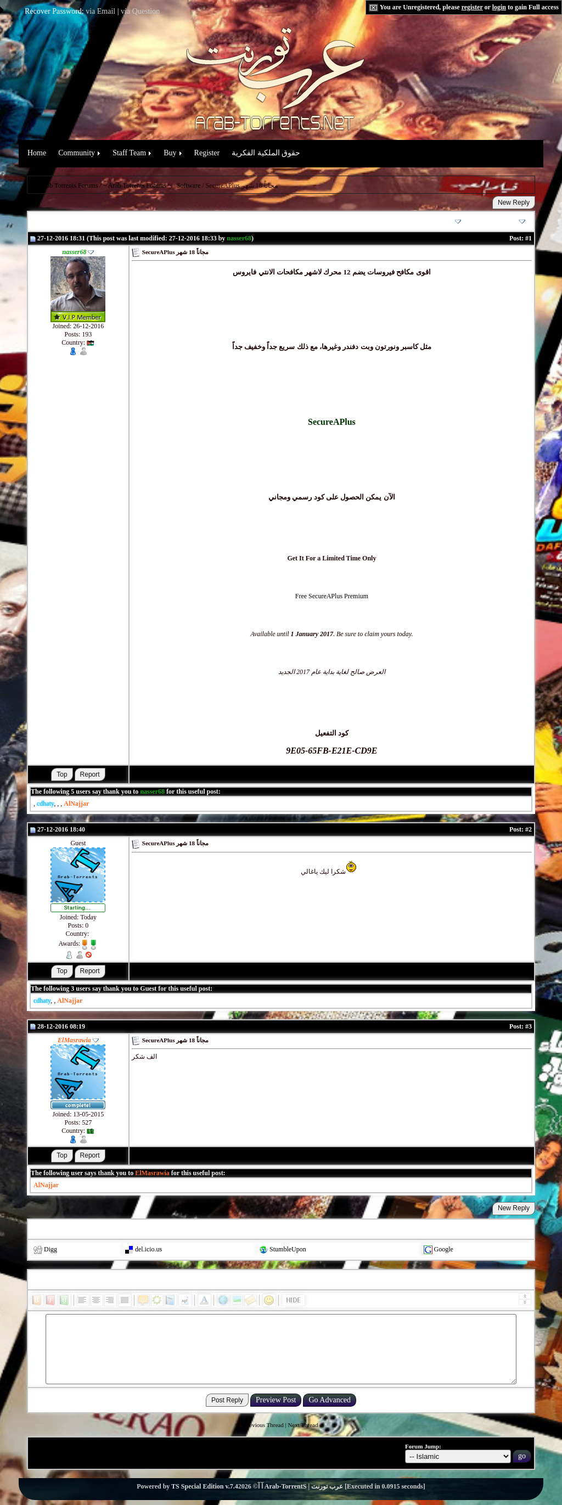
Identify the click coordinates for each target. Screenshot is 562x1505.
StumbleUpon (287, 1249)
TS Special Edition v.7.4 (204, 1486)
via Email (100, 11)
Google (443, 1249)
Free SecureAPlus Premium (331, 596)
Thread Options (434, 221)
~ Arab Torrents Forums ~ (137, 185)
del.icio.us (148, 1249)
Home (36, 153)
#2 (528, 829)
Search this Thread (494, 221)
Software (188, 185)
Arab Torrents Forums (69, 185)
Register (207, 153)
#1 (528, 238)
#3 (528, 1026)
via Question (140, 11)
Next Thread (303, 1425)
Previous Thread (264, 1425)
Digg (50, 1249)
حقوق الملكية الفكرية (266, 153)
